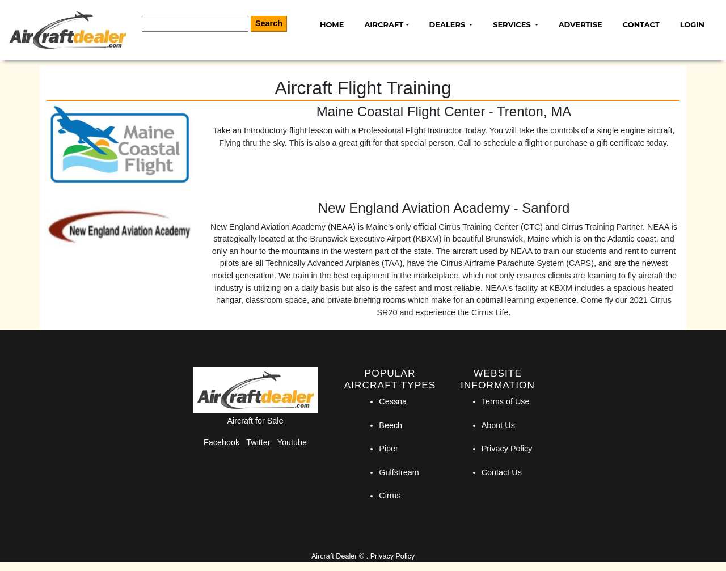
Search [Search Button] (268, 23)
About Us (498, 425)
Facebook (221, 442)
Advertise (580, 24)
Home (332, 24)
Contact (641, 24)
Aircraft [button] (383, 24)
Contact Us (502, 472)
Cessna (393, 401)
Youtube (292, 442)
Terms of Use (506, 401)
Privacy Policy (507, 448)
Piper (388, 448)
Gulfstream (399, 472)
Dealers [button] (448, 24)
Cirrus (389, 495)
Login (692, 24)
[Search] (195, 24)
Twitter (258, 442)
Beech (390, 425)
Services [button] (513, 24)
